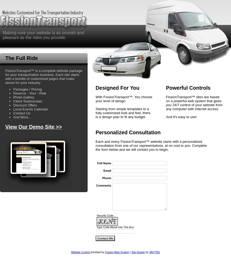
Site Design (138, 252)
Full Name (104, 163)
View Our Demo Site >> (33, 127)
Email (107, 170)
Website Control (80, 252)
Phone (106, 178)
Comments (103, 185)
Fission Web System (117, 252)
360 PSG (154, 252)
